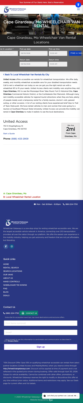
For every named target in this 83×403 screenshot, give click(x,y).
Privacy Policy (13, 341)
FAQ (5, 288)
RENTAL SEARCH (11, 268)
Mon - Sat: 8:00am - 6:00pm (49, 204)
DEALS (6, 295)
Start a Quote (9, 133)
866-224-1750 (71, 204)
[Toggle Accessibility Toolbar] (78, 5)
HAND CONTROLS (11, 282)
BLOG (5, 292)
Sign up (41, 347)
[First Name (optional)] (40, 323)
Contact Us (29, 313)
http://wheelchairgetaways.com (16, 369)
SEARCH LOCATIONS (12, 271)
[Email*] (40, 332)
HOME (6, 264)
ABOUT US (8, 278)
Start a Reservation (56, 2)
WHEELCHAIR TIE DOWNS (15, 285)
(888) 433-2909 (19, 139)
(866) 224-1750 (12, 313)
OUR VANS (8, 275)
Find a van (76, 53)
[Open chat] (61, 396)
